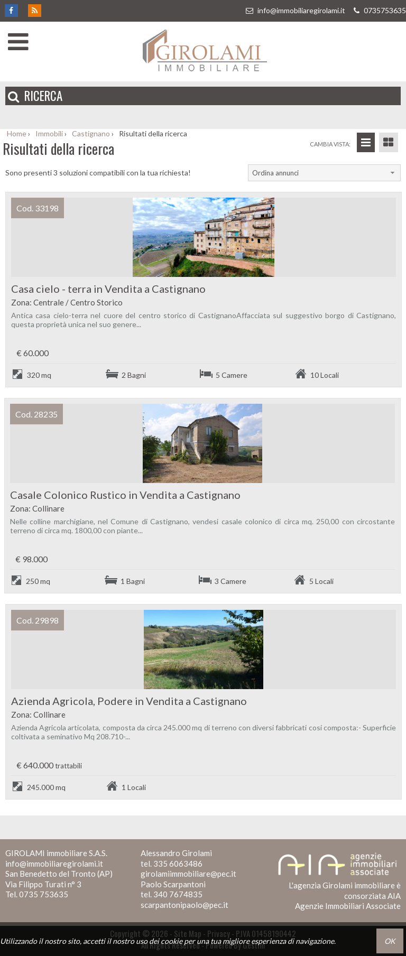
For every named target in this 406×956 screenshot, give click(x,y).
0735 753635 (43, 894)
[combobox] (324, 172)
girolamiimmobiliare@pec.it (188, 873)
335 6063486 (177, 863)
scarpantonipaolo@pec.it (184, 904)
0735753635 (378, 10)
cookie (171, 940)
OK (389, 940)
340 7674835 (177, 894)
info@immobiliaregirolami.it (295, 10)
